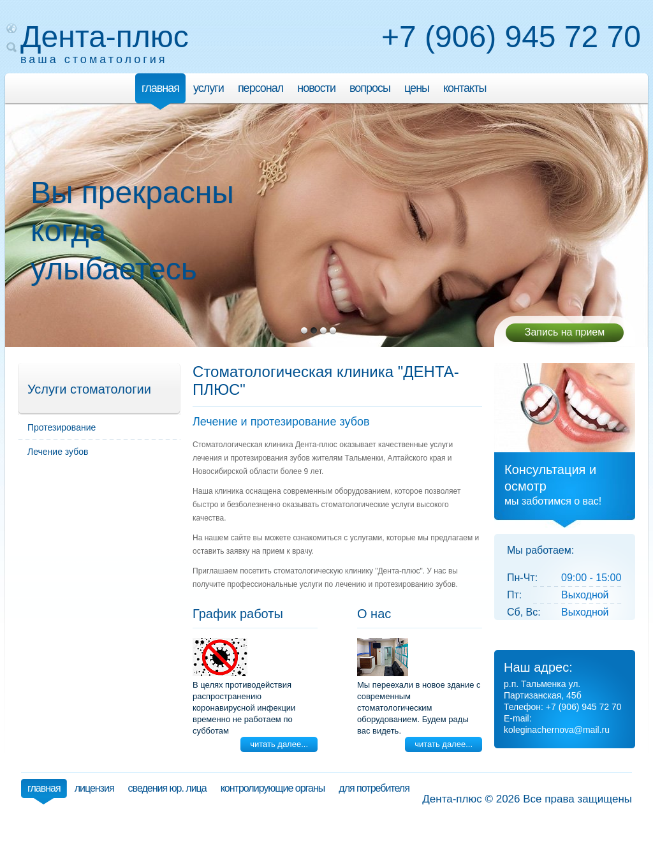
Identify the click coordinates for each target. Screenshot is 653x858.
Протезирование (61, 427)
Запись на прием (565, 332)
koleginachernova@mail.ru (557, 730)
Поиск (11, 47)
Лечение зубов (57, 452)
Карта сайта (11, 28)
